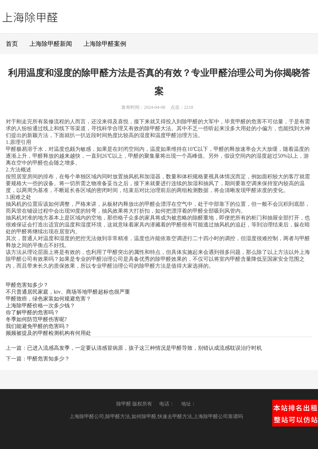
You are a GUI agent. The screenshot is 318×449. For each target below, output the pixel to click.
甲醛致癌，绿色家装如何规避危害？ (48, 299)
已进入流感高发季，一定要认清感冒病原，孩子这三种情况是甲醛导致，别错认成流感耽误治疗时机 (144, 348)
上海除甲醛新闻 (50, 43)
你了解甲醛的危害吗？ (32, 312)
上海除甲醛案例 (105, 43)
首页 (12, 43)
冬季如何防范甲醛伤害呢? (36, 319)
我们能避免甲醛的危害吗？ (38, 326)
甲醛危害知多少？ (27, 285)
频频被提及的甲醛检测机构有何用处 (48, 333)
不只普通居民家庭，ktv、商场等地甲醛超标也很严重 (68, 292)
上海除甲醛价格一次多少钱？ (40, 305)
